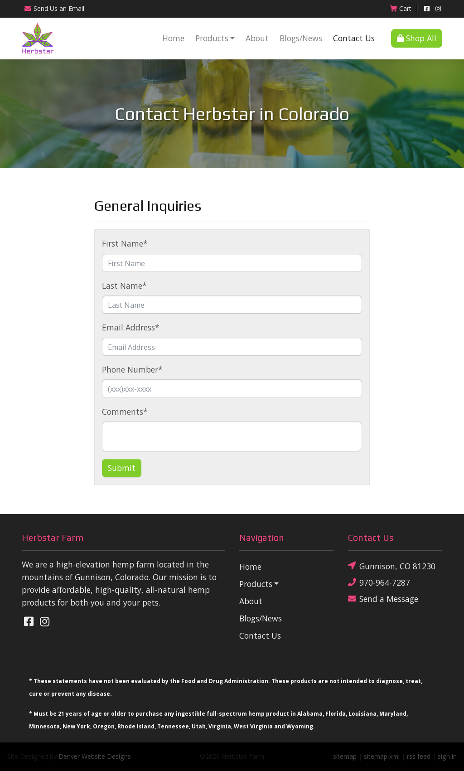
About (257, 38)
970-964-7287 (379, 582)
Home (173, 38)
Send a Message (383, 599)
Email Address (131, 327)
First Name (125, 243)
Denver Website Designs (94, 756)
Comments (125, 411)
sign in (447, 756)
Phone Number (132, 369)
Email (54, 8)
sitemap (345, 756)
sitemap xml (382, 756)
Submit (121, 467)
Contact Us (354, 38)
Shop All (416, 38)
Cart (400, 8)
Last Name (124, 285)
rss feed (418, 756)
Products (211, 38)
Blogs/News (301, 38)
